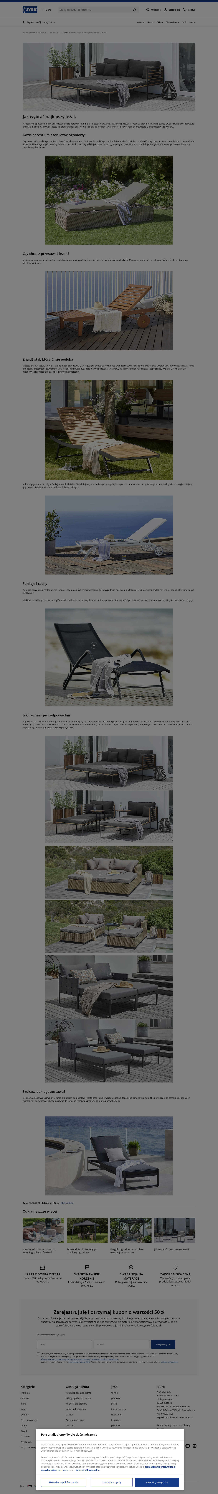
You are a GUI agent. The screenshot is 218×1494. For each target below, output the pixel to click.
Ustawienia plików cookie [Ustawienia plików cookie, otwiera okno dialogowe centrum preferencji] (63, 1482)
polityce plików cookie (87, 1470)
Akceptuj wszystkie (157, 1482)
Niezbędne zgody (111, 1482)
